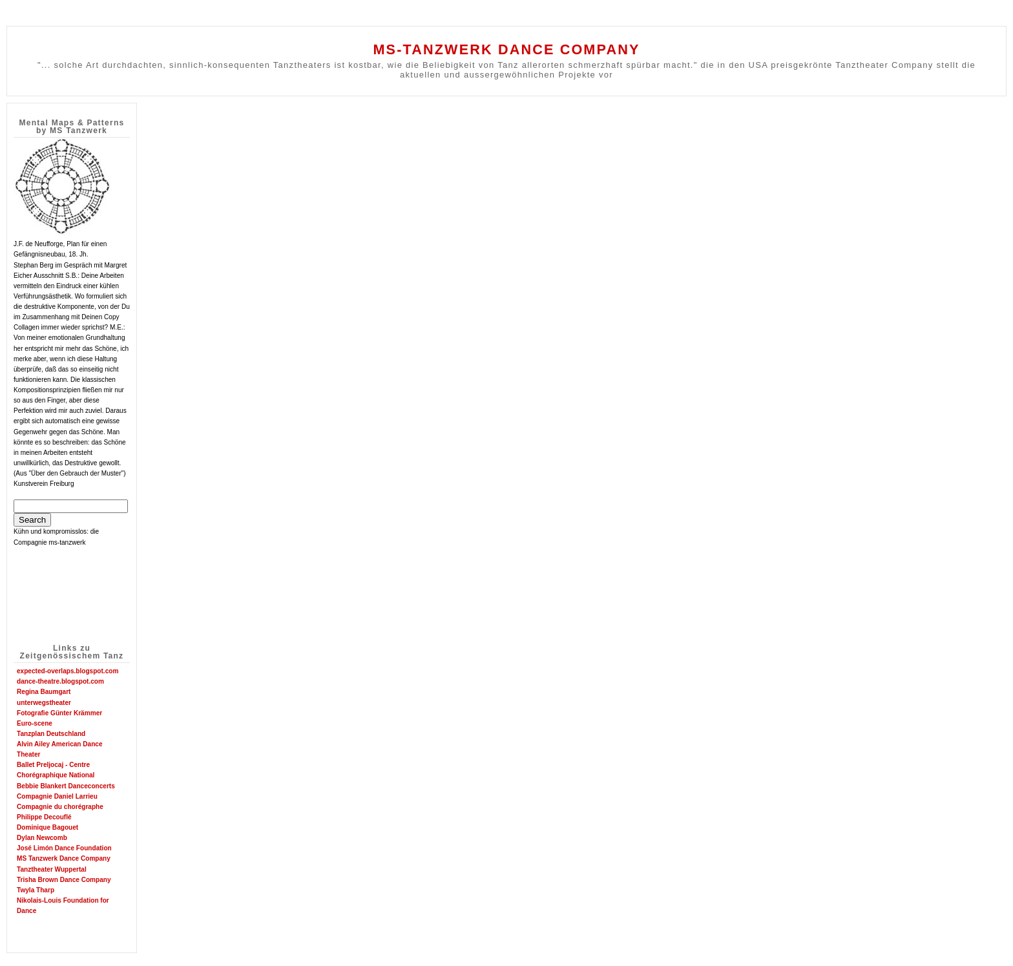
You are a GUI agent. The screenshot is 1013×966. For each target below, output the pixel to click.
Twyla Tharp (35, 890)
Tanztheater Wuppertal (52, 869)
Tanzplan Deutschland (51, 733)
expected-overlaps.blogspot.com (67, 671)
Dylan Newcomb (42, 837)
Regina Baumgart (43, 691)
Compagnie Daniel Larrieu (57, 796)
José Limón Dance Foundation (64, 848)
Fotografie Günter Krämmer (59, 713)
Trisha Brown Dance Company (64, 879)
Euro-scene (34, 723)
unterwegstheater (44, 702)
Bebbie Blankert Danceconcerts (66, 786)
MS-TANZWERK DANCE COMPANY (506, 49)
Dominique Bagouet (47, 827)
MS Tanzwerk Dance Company (63, 858)
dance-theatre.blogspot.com (60, 681)
